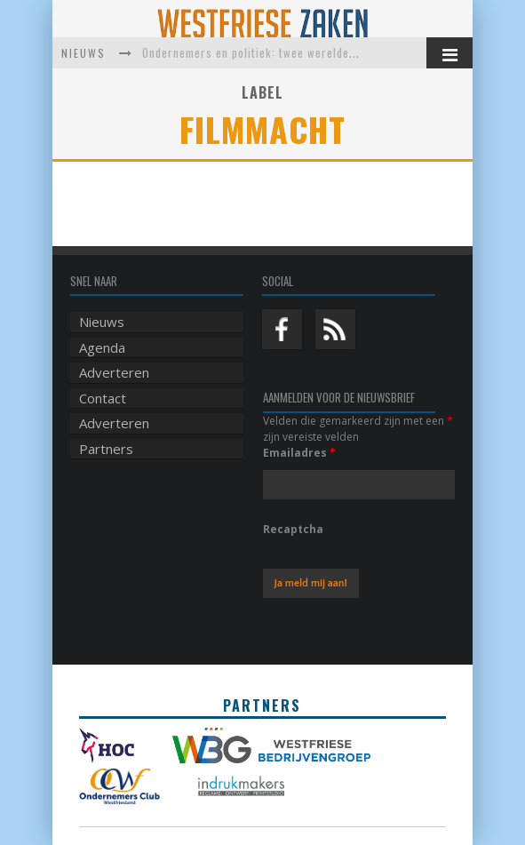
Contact (102, 398)
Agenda (102, 347)
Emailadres (299, 452)
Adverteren (114, 372)
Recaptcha (293, 529)
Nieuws (101, 322)
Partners (106, 449)
